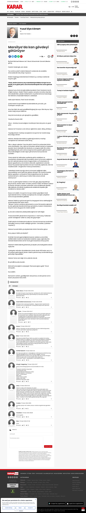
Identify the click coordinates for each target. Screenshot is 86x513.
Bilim (50, 491)
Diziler (28, 489)
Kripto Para (35, 11)
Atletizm (43, 487)
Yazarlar (17, 11)
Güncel (12, 11)
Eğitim (48, 480)
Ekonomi (28, 11)
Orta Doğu (29, 482)
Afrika (47, 482)
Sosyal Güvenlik (49, 485)
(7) (24, 331)
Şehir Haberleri (76, 488)
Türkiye (40, 480)
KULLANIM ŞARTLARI (48, 473)
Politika (29, 480)
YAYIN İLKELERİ (39, 473)
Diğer (55, 487)
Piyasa (29, 485)
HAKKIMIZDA (23, 473)
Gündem (32, 494)
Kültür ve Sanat (51, 496)
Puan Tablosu (75, 484)
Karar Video (51, 11)
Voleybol (37, 487)
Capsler (35, 496)
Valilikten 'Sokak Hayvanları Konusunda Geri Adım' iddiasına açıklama (32, 14)
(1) (30, 322)
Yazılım (46, 491)
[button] (40, 56)
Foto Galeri (24, 496)
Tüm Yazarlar (22, 23)
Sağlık (36, 489)
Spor (40, 11)
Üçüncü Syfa (34, 480)
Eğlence (48, 489)
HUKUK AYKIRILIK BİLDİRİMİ (77, 473)
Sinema (40, 494)
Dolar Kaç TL (75, 486)
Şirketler (56, 485)
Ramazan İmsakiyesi (77, 490)
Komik (44, 494)
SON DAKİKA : (10, 14)
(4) (28, 307)
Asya (44, 482)
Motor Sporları (49, 487)
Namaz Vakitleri (76, 482)
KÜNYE (33, 473)
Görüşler (58, 11)
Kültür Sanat (42, 489)
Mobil (29, 491)
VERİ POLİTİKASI (66, 473)
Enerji (43, 485)
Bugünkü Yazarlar (12, 23)
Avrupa (40, 482)
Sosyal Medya (40, 491)
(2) (26, 322)
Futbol (27, 487)
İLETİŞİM (29, 473)
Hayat (44, 11)
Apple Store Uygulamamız (76, 503)
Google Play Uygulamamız (58, 503)
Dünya (23, 11)
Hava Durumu (75, 480)
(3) (24, 307)
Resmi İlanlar (66, 11)
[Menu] (71, 11)
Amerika (35, 482)
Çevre (44, 480)
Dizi (36, 494)
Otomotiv (38, 485)
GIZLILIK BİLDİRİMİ (58, 473)
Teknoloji (23, 491)
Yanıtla (19, 297)
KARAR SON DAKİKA (13, 485)
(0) (24, 297)
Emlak (33, 485)
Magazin (32, 489)
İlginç (47, 494)
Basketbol (32, 487)
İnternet (34, 491)
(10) (24, 360)
